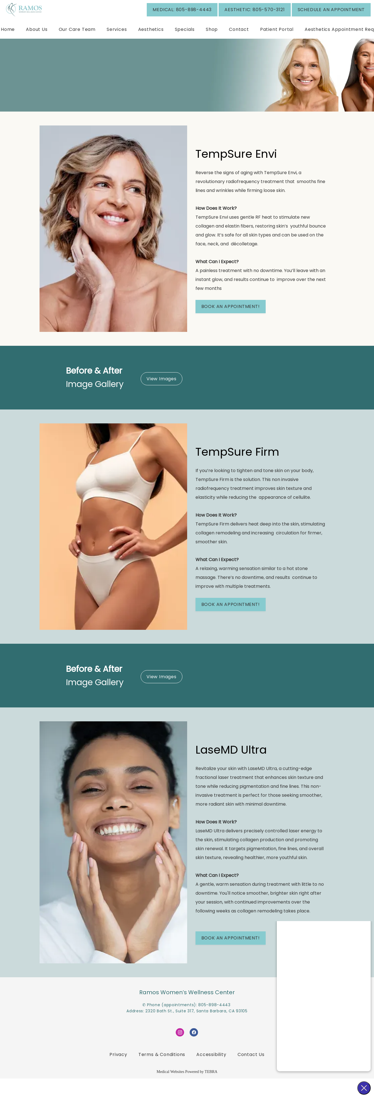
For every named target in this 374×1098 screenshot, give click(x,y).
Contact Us (251, 1074)
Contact (239, 46)
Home (8, 46)
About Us (36, 46)
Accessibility (211, 1074)
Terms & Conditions (161, 1074)
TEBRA (211, 1091)
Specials (185, 46)
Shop (212, 46)
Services (117, 46)
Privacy (118, 1074)
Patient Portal (277, 46)
